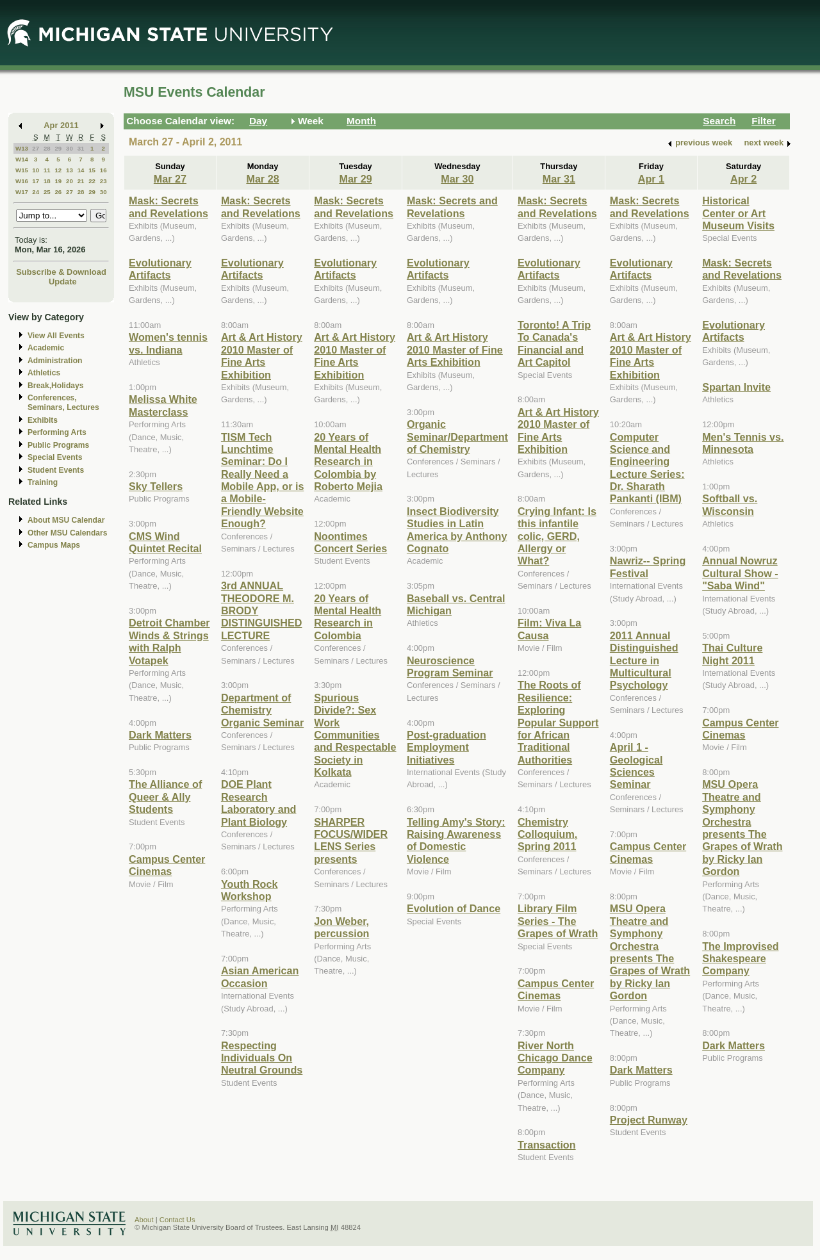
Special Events (55, 457)
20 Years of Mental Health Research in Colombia (347, 617)
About (144, 1219)
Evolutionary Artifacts (160, 269)
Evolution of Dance (453, 908)
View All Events (56, 335)
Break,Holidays (56, 385)
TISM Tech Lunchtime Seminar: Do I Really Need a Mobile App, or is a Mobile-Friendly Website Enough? (262, 480)
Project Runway (648, 1119)
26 (58, 191)
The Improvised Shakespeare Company (740, 958)
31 (81, 148)
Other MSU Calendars (68, 532)
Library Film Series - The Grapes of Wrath (558, 921)
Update (63, 281)
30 (69, 148)
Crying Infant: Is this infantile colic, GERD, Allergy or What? (557, 536)
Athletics (44, 372)
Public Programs (58, 445)
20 (69, 180)
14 (81, 170)
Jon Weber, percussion (341, 927)
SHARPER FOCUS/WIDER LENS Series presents (351, 840)
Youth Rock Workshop (249, 890)
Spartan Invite (736, 387)
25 (47, 191)
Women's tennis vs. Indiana (168, 343)
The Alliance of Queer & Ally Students (165, 796)
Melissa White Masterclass (163, 405)
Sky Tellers (156, 486)
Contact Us (177, 1219)
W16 (21, 180)
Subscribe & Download (61, 272)
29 (58, 148)
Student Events (56, 470)
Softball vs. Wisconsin (729, 504)
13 (69, 170)
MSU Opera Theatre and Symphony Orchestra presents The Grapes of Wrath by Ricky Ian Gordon (650, 952)
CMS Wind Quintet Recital (165, 542)
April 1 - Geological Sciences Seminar (636, 765)
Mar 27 (170, 178)
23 (103, 180)
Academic (46, 347)
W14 (21, 159)
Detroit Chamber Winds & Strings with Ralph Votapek (169, 641)
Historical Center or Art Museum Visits (738, 213)
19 (58, 180)
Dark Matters (160, 734)
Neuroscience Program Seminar (450, 666)
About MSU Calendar (66, 520)
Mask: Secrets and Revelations (168, 206)
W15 (21, 170)
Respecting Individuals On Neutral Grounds (261, 1058)
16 (103, 170)
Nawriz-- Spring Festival (647, 566)
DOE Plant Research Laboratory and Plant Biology (259, 802)
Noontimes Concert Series (350, 542)
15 (91, 170)
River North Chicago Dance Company (555, 1058)
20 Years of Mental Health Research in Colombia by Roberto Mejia (348, 462)
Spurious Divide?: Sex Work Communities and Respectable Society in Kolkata (355, 735)
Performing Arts (57, 432)
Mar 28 (262, 178)
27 (35, 148)
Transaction (547, 1144)
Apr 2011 (61, 125)
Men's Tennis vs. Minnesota (742, 443)
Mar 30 (457, 178)
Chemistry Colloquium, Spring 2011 (547, 834)
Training (43, 482)
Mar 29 (355, 178)
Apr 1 (651, 178)
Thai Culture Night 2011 (732, 654)
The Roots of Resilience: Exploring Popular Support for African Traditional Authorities (558, 722)
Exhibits (43, 420)
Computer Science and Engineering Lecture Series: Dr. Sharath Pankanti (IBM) (647, 468)
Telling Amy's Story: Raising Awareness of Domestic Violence (456, 840)
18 (47, 180)
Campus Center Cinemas (167, 865)
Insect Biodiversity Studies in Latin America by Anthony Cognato (457, 529)
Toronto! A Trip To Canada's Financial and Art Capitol (554, 343)
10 (35, 170)
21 (81, 180)
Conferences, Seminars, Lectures (63, 402)
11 (47, 170)
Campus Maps (54, 545)
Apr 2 (743, 178)
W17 (21, 191)
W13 (21, 148)
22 (91, 180)
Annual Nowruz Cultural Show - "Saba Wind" (740, 573)
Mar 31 (559, 178)
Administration (55, 360)
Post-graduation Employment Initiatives (446, 747)
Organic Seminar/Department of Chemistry (457, 436)
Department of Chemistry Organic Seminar (262, 710)
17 (35, 180)
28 (47, 148)
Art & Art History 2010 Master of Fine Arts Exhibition (261, 355)
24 (35, 191)
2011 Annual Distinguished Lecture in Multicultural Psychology (644, 660)
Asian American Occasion (260, 976)
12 (58, 170)
